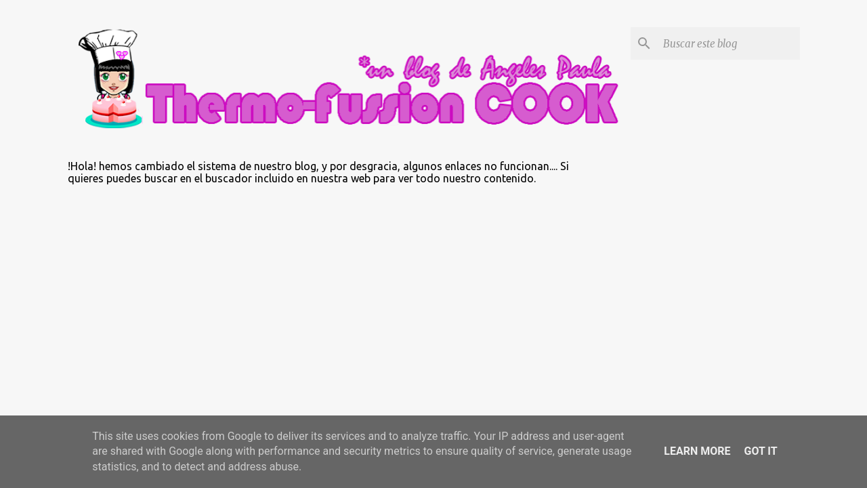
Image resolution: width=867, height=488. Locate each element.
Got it (760, 451)
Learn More (697, 451)
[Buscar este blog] (729, 43)
